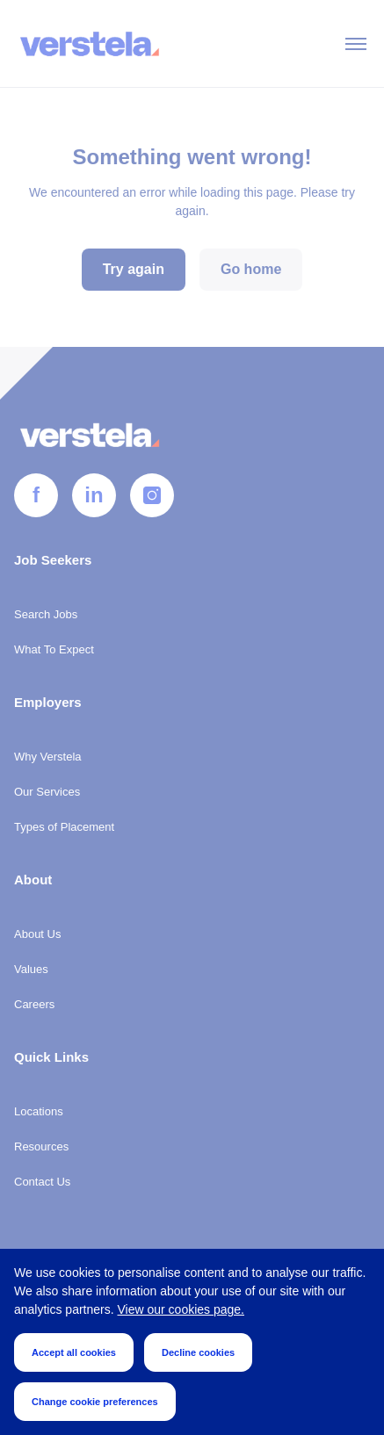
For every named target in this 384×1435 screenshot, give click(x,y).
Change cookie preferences (95, 1401)
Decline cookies (198, 1352)
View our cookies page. (181, 1309)
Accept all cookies (74, 1352)
